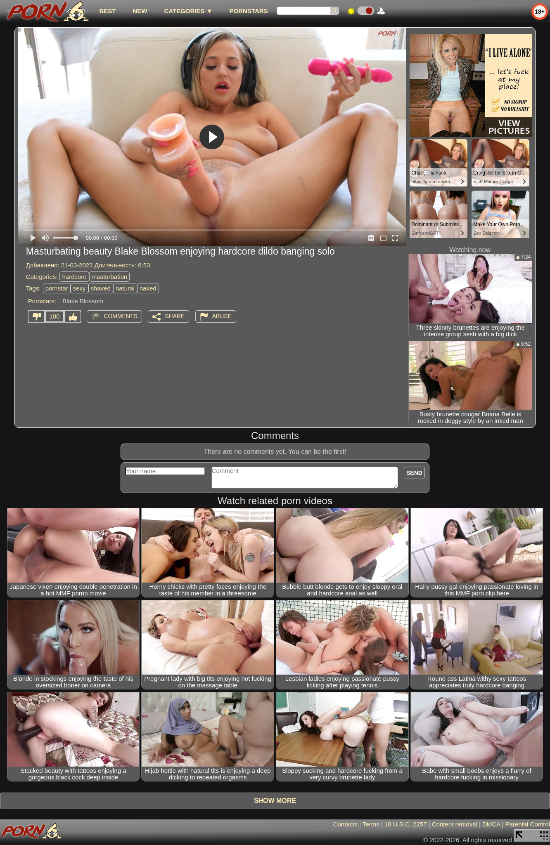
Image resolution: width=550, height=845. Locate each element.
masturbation (110, 276)
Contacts (345, 824)
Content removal (454, 824)
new (140, 10)
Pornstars (249, 10)
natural (125, 288)
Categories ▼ (188, 10)
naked (148, 288)
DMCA (491, 824)
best (107, 10)
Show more (275, 800)
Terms (371, 824)
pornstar (56, 288)
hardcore (74, 276)
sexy (79, 288)
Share (175, 316)
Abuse (222, 316)
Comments (121, 316)
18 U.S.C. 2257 (405, 824)
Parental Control (527, 824)
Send (414, 473)
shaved (101, 288)
